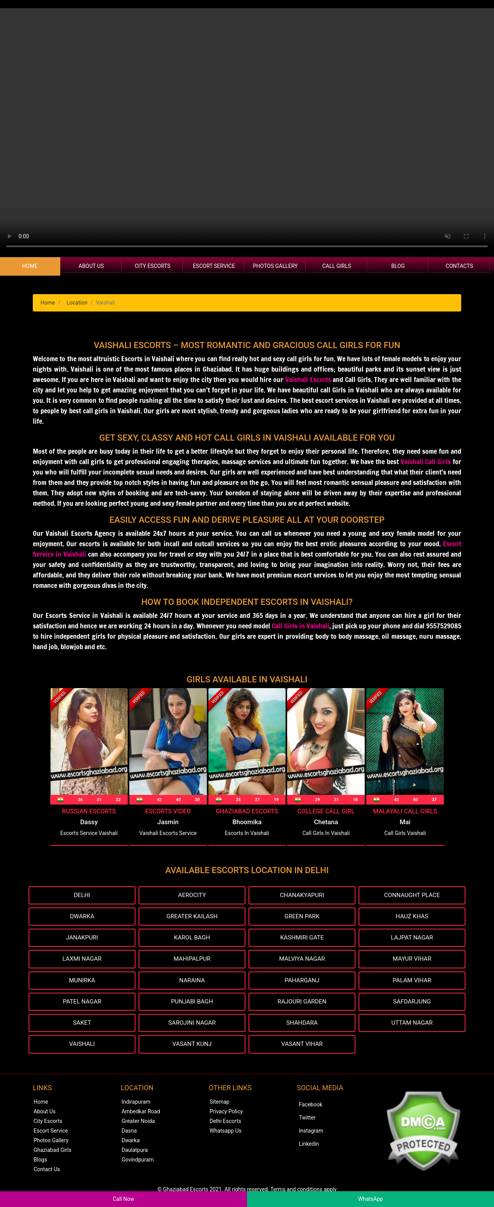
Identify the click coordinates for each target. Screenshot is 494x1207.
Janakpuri (82, 938)
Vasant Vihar (302, 1046)
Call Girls (336, 266)
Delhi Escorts (225, 1123)
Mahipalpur (192, 960)
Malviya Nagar (302, 960)
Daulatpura (135, 1152)
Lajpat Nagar (412, 938)
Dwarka (82, 917)
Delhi (82, 895)
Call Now (123, 1199)
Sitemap (219, 1104)
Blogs (40, 1162)
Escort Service (214, 266)
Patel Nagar (82, 1003)
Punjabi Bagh (192, 1003)
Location (76, 303)
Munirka (81, 981)
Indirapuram (136, 1104)
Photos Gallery (275, 266)
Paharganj (302, 981)
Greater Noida (138, 1123)
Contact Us (47, 1171)
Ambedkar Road (141, 1114)
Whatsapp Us (226, 1133)
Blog (398, 266)
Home (29, 266)
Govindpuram (138, 1162)
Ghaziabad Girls (52, 1152)
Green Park (302, 917)
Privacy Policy (226, 1114)
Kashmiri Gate (302, 938)
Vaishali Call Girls (426, 461)
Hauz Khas (412, 917)
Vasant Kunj (192, 1046)
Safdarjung (411, 1003)
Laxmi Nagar (82, 960)
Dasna (129, 1133)
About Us (91, 266)
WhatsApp (370, 1199)
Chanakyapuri (302, 895)
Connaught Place (412, 895)
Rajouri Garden (302, 1003)
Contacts (459, 266)
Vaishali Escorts (308, 379)
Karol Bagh (192, 938)
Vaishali (82, 1046)
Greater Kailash (192, 917)
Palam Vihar (412, 981)
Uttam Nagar (412, 1025)
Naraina (192, 981)
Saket (82, 1025)
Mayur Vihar (412, 960)
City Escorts (153, 266)
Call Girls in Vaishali (300, 626)
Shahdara (302, 1025)
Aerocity (192, 895)
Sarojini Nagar (192, 1025)
